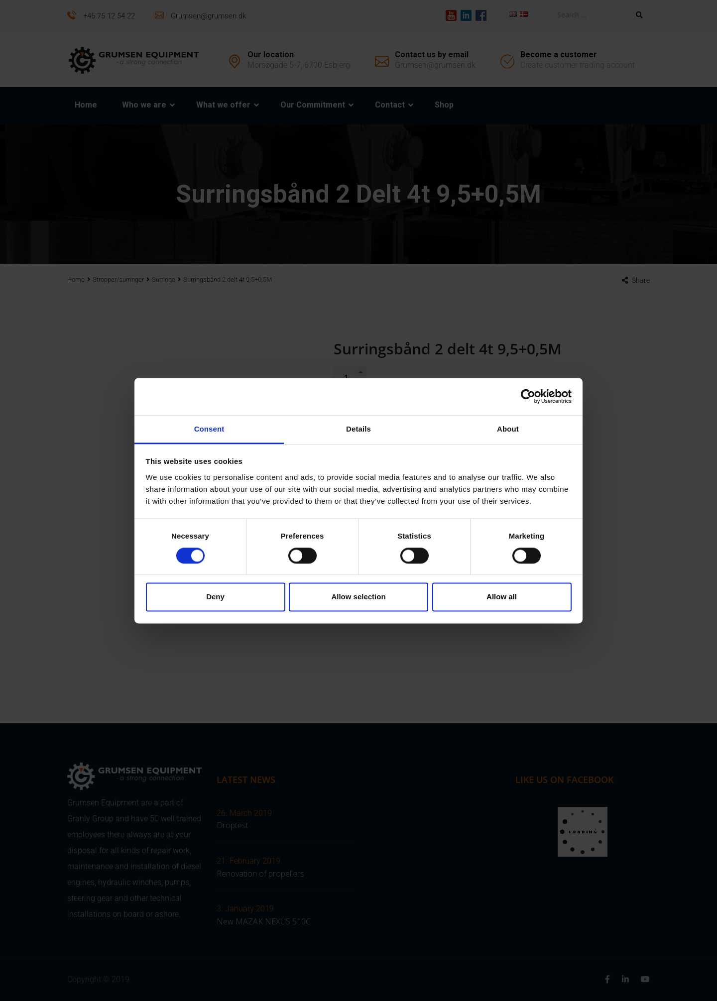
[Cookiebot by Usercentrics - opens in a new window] (528, 396)
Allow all (501, 597)
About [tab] (508, 429)
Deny (215, 597)
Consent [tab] (209, 429)
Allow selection (358, 597)
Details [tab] (358, 429)
